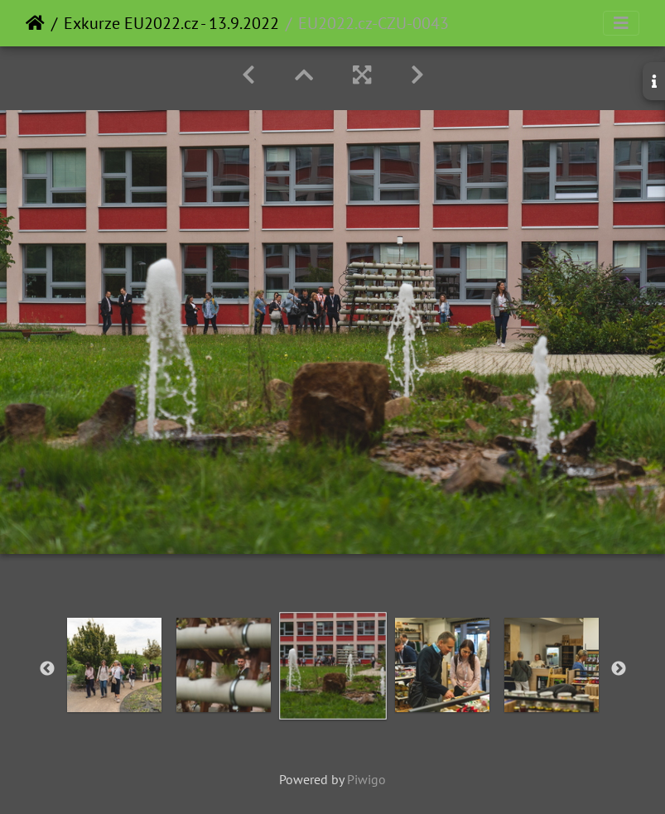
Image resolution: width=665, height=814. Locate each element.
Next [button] (618, 669)
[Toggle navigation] (621, 23)
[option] (114, 665)
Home (35, 23)
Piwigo (366, 779)
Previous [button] (47, 669)
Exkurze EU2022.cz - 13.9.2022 (171, 23)
